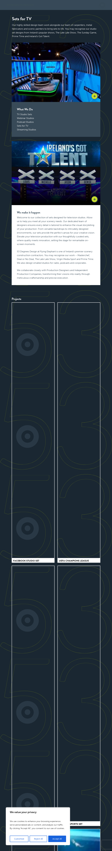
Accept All (57, 838)
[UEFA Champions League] (79, 430)
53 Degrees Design (20, 5)
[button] (102, 5)
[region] (38, 826)
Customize (19, 838)
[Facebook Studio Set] (33, 430)
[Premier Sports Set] (79, 693)
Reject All (38, 838)
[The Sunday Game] (33, 693)
